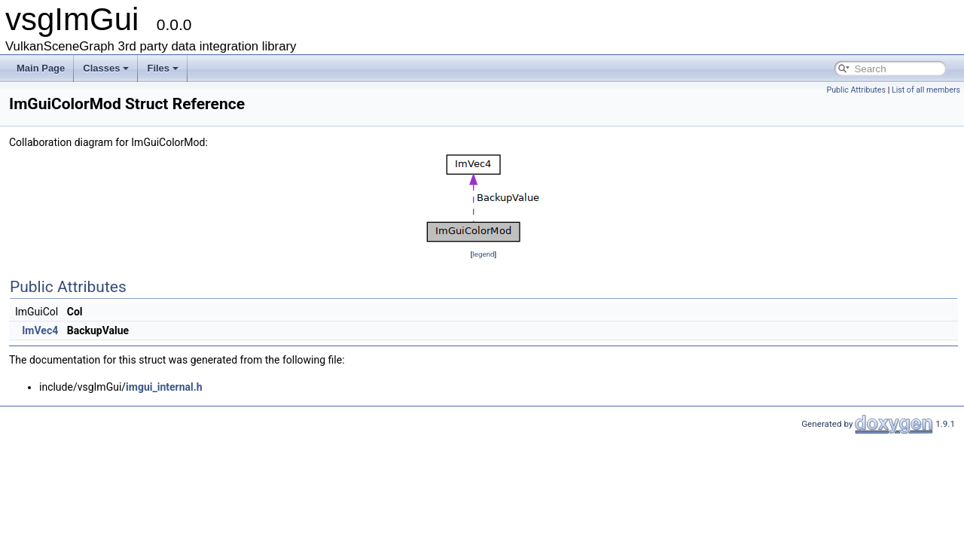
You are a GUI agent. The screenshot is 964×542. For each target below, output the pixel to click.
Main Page (41, 68)
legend (483, 254)
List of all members (926, 90)
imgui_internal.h (164, 387)
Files (162, 68)
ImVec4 (40, 330)
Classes (106, 68)
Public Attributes (856, 90)
